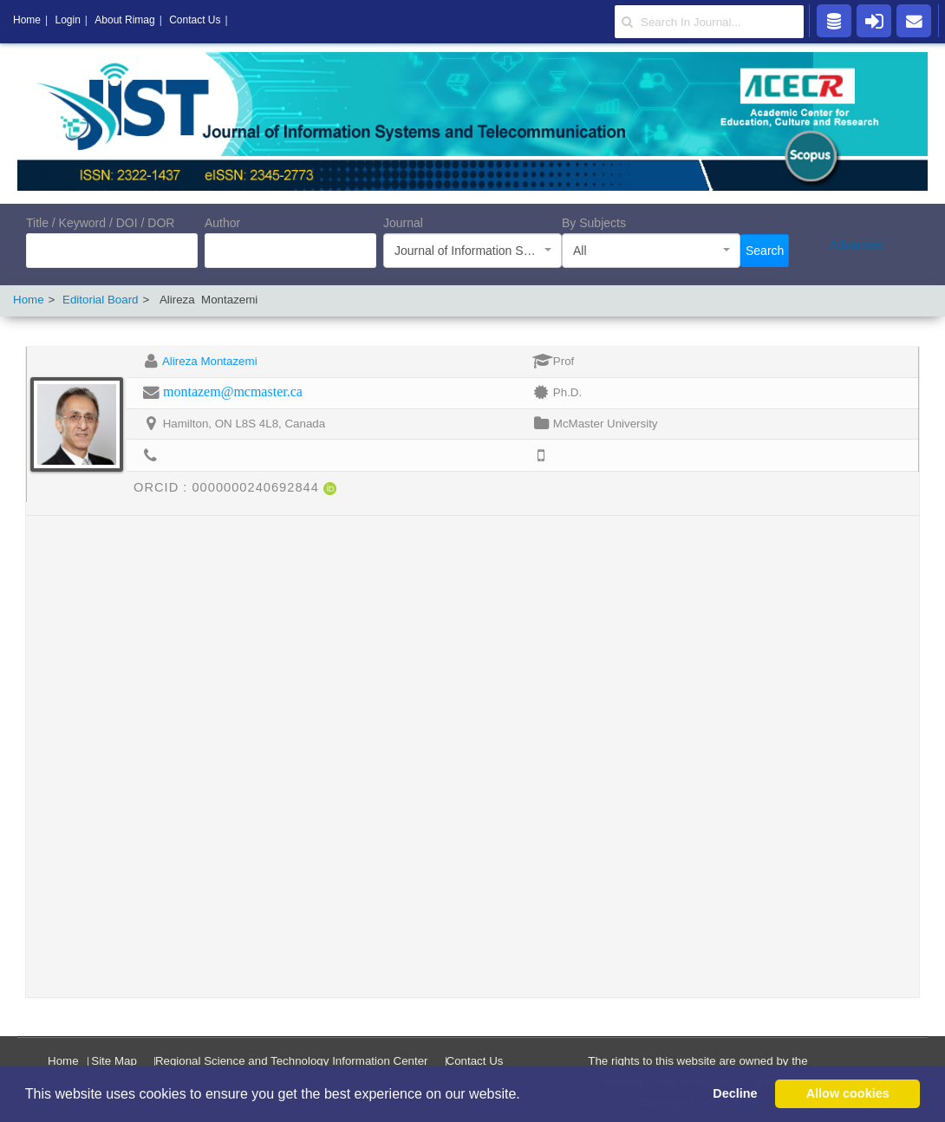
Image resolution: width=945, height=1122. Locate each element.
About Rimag (124, 20)
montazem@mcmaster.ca (233, 391)
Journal (403, 223)
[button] (526, 1095)
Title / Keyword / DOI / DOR (100, 223)
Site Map (114, 1060)
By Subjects (594, 223)
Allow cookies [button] (848, 1093)
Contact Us (475, 1060)
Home (28, 299)
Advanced (856, 244)
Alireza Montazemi (209, 361)
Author (222, 223)
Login (67, 20)
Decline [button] (735, 1093)
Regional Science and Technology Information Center (291, 1060)
